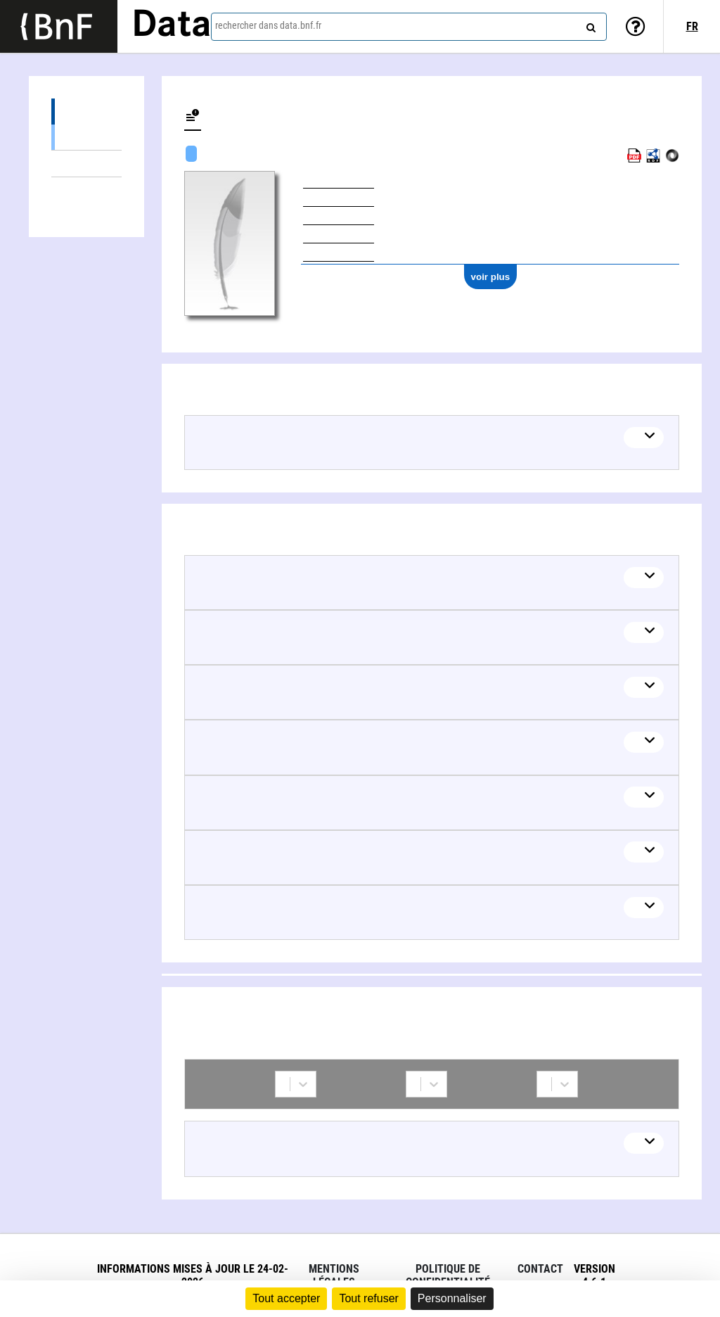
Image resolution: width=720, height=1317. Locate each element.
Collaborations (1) (86, 190)
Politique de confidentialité (448, 1275)
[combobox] (409, 27)
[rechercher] (589, 25)
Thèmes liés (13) (86, 164)
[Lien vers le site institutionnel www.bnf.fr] (58, 26)
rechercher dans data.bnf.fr (268, 25)
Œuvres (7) (86, 111)
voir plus (490, 277)
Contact (540, 1268)
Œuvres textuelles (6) (86, 137)
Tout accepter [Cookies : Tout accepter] (286, 1298)
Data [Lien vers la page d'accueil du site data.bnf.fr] (171, 26)
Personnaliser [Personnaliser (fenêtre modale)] (452, 1298)
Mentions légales (334, 1275)
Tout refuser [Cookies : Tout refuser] (368, 1298)
